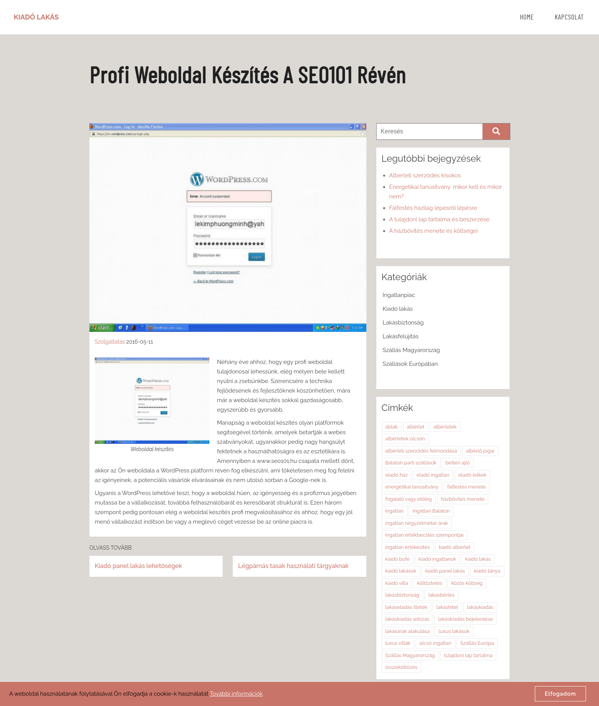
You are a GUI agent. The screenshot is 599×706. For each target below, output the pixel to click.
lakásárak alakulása (407, 631)
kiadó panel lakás (445, 571)
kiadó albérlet (454, 547)
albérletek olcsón (405, 438)
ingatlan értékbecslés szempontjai (424, 535)
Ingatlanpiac (399, 295)
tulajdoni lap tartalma (468, 655)
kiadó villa (396, 583)
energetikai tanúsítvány (412, 487)
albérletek (445, 427)
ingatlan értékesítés (407, 547)
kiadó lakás (478, 559)
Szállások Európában (410, 363)
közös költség (466, 583)
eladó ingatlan (433, 475)
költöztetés (429, 583)
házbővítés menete (462, 499)
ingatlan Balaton (431, 511)
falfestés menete (466, 487)
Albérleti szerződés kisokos (425, 175)
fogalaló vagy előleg (408, 499)
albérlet (415, 427)
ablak (391, 427)
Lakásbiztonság (403, 322)
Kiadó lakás (398, 308)
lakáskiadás (480, 607)
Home (527, 17)
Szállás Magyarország (411, 350)
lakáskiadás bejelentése (465, 619)
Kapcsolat (569, 17)
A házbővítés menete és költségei (433, 230)
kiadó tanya (487, 571)
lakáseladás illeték (406, 607)
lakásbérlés (441, 595)
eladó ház (396, 475)
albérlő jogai (480, 451)
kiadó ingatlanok (438, 559)
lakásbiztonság (402, 595)
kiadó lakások (400, 571)
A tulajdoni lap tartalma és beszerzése (439, 219)
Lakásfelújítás (401, 336)
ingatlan (394, 511)
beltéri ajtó (457, 463)
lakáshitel (447, 607)
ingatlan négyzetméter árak (416, 523)
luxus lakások (454, 631)
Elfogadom (560, 694)
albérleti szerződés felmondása (421, 451)
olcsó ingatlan (435, 643)
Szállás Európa (477, 643)
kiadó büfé (397, 559)
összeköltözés (401, 667)
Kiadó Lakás (36, 17)
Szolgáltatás (110, 342)
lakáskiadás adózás (407, 619)
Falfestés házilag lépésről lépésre (433, 207)
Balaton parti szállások (411, 463)
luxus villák (398, 643)
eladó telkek (472, 475)
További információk (236, 693)
